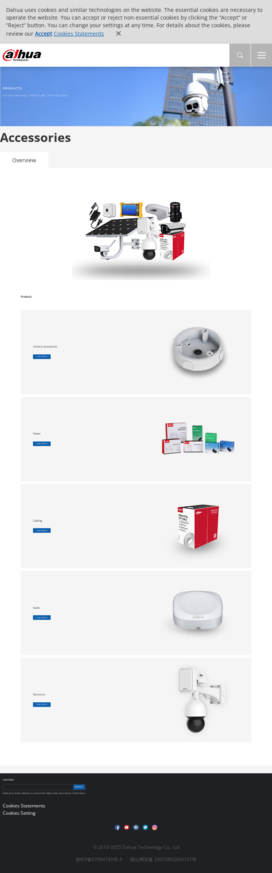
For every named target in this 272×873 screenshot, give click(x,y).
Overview (24, 160)
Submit (79, 786)
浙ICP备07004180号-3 (99, 859)
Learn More (41, 356)
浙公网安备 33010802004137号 (163, 859)
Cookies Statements (79, 33)
